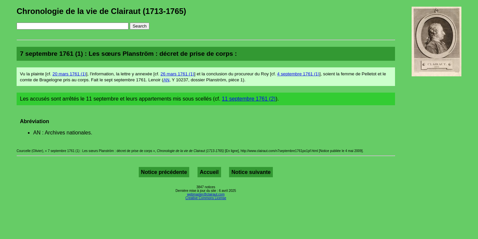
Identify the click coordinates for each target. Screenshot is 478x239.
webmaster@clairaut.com (206, 194)
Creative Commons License (206, 198)
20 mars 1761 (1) (69, 73)
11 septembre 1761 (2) (249, 99)
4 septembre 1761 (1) (298, 73)
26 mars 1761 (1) (178, 73)
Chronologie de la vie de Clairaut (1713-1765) (101, 11)
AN (166, 79)
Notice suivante (251, 172)
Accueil (209, 172)
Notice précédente (164, 172)
